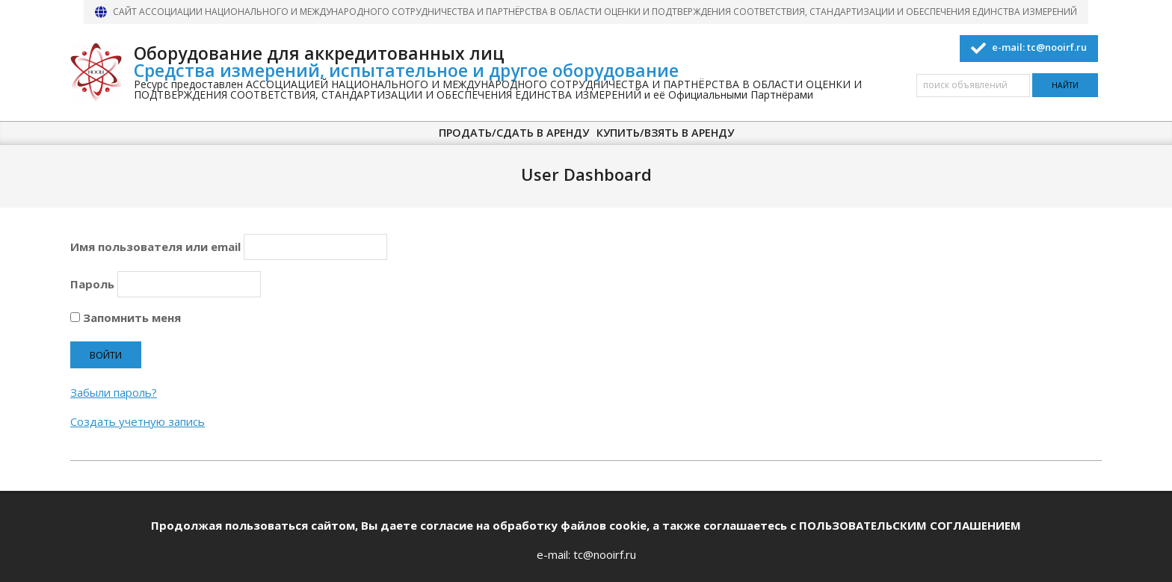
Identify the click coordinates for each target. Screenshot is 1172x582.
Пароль (92, 283)
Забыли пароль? (113, 392)
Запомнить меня (125, 317)
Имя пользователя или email (155, 246)
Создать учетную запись (137, 421)
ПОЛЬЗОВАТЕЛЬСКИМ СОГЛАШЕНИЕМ (910, 525)
